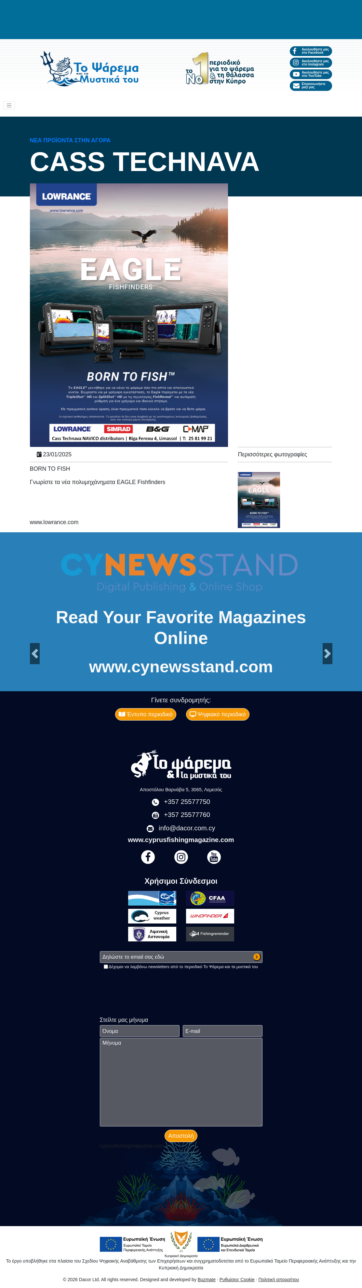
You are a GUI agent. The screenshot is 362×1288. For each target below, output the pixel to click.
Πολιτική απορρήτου (279, 1279)
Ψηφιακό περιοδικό (218, 714)
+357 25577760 (187, 814)
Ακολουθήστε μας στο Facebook (311, 51)
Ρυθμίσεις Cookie (237, 1279)
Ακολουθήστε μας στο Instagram (311, 62)
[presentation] (149, 982)
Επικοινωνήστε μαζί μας (309, 85)
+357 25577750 (187, 801)
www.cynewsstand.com (181, 667)
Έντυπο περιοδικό (146, 714)
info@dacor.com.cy (187, 828)
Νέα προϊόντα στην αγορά (70, 140)
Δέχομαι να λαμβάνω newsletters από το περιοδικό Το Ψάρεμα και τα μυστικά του (183, 966)
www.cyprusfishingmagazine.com (181, 839)
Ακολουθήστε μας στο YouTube (311, 74)
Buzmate (207, 1279)
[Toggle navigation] (9, 105)
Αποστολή (181, 1136)
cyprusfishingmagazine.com (132, 1146)
